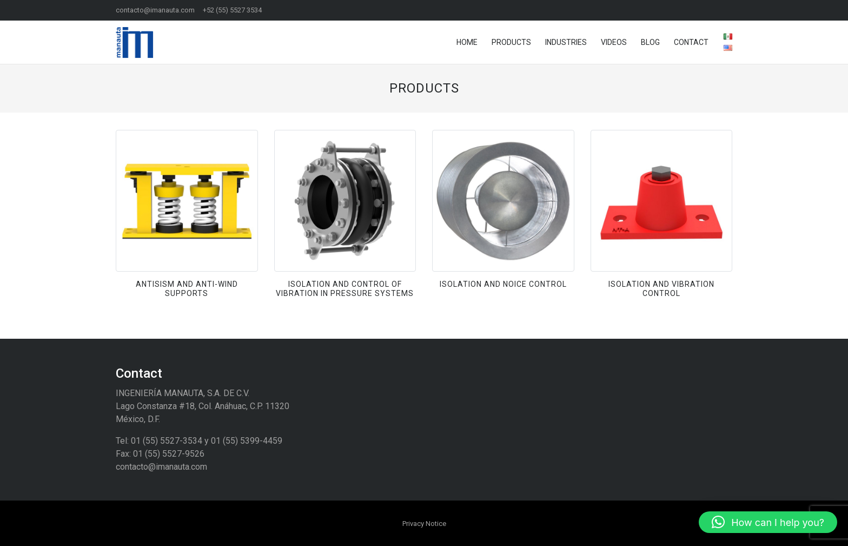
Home (467, 42)
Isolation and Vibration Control (661, 289)
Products (511, 42)
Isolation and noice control (503, 284)
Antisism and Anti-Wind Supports (187, 289)
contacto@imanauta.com (155, 10)
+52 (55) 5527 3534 (232, 10)
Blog (650, 42)
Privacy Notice (424, 523)
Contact (691, 42)
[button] (768, 522)
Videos (614, 42)
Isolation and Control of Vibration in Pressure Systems (345, 289)
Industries (566, 42)
